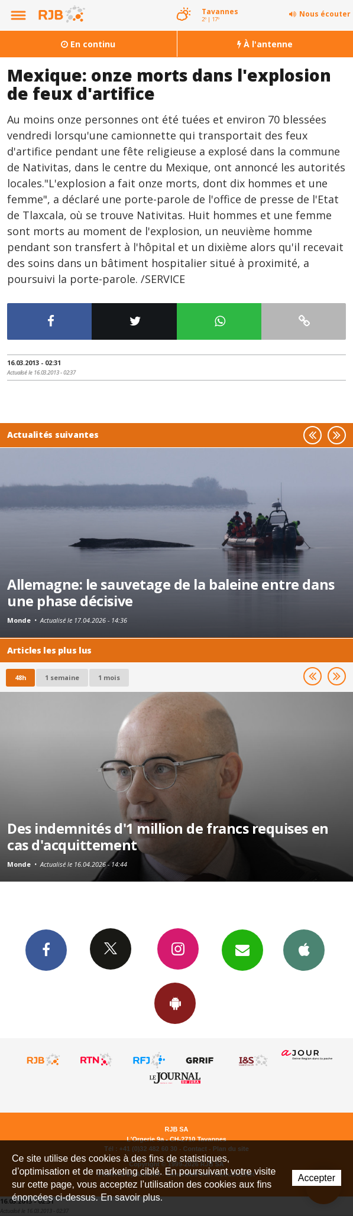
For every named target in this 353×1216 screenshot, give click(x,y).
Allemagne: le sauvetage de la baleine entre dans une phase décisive (171, 592)
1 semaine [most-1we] (62, 677)
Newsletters (242, 949)
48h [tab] (20, 677)
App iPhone (304, 949)
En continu (88, 44)
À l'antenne (265, 44)
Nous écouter (325, 14)
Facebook (46, 949)
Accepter (316, 1178)
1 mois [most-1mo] (109, 677)
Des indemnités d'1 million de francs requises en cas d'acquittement (168, 836)
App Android (175, 1003)
